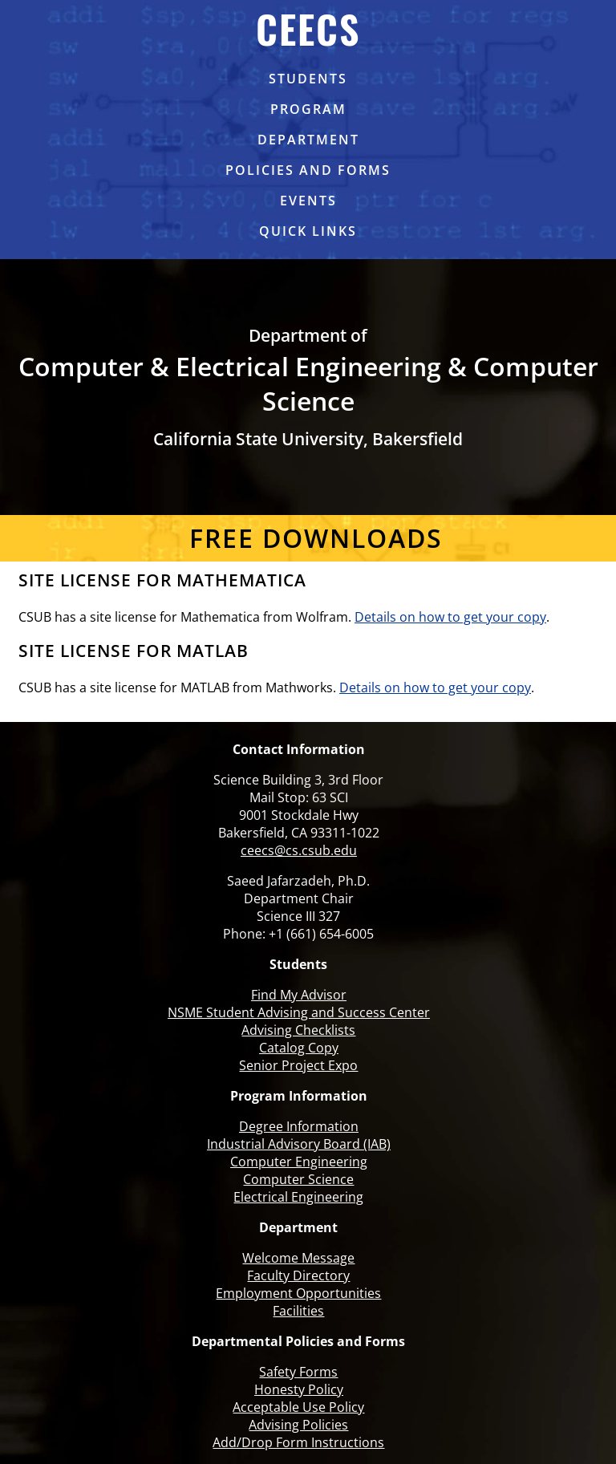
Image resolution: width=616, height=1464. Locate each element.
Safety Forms (298, 1372)
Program (308, 109)
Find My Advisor (298, 995)
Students (308, 78)
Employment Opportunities (298, 1293)
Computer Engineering (298, 1161)
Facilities (298, 1311)
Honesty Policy (298, 1389)
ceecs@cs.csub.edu (299, 850)
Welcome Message (298, 1258)
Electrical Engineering (298, 1197)
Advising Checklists (298, 1030)
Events (308, 200)
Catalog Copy (298, 1047)
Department (308, 139)
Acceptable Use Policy (298, 1407)
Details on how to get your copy (450, 617)
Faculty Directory (298, 1275)
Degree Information (299, 1126)
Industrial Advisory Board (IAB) (299, 1144)
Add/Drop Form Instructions (298, 1442)
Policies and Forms (308, 170)
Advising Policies (298, 1425)
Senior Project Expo (298, 1065)
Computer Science (298, 1179)
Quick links (308, 231)
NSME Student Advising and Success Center (299, 1012)
